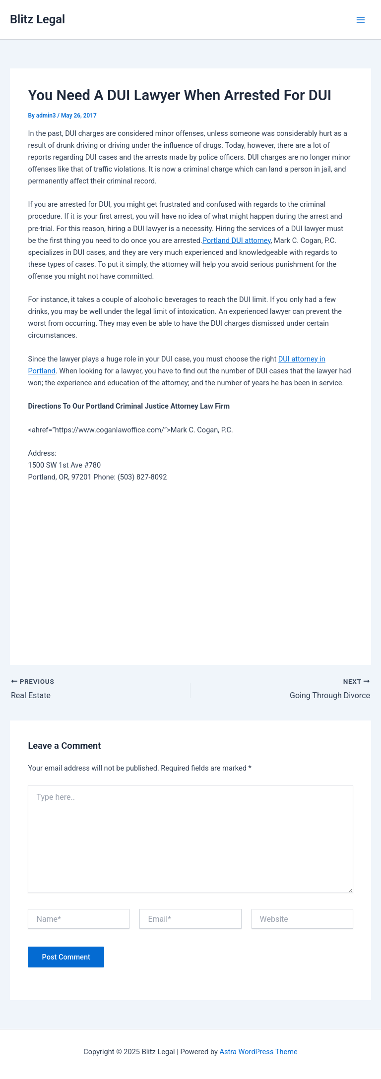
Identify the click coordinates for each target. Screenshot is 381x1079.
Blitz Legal (37, 19)
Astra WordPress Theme (259, 1051)
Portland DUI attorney (236, 240)
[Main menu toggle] (360, 19)
